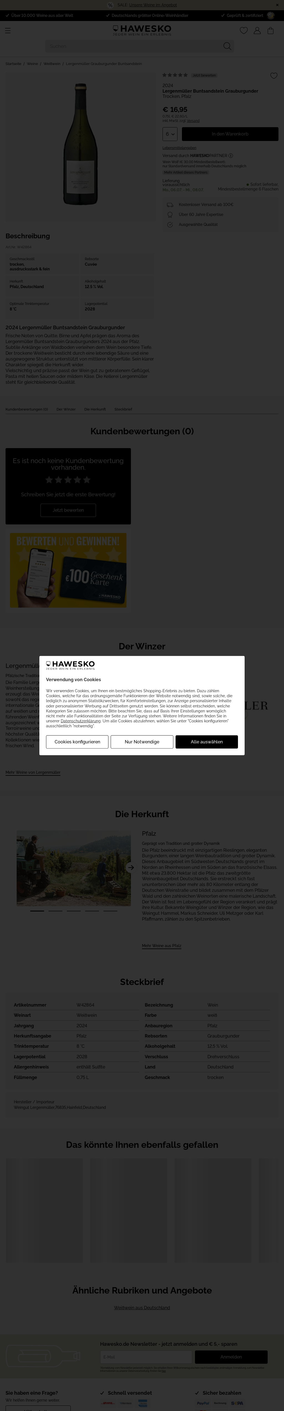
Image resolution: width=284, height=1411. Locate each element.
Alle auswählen (207, 741)
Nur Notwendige (142, 741)
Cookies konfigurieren (77, 741)
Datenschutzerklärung (81, 721)
